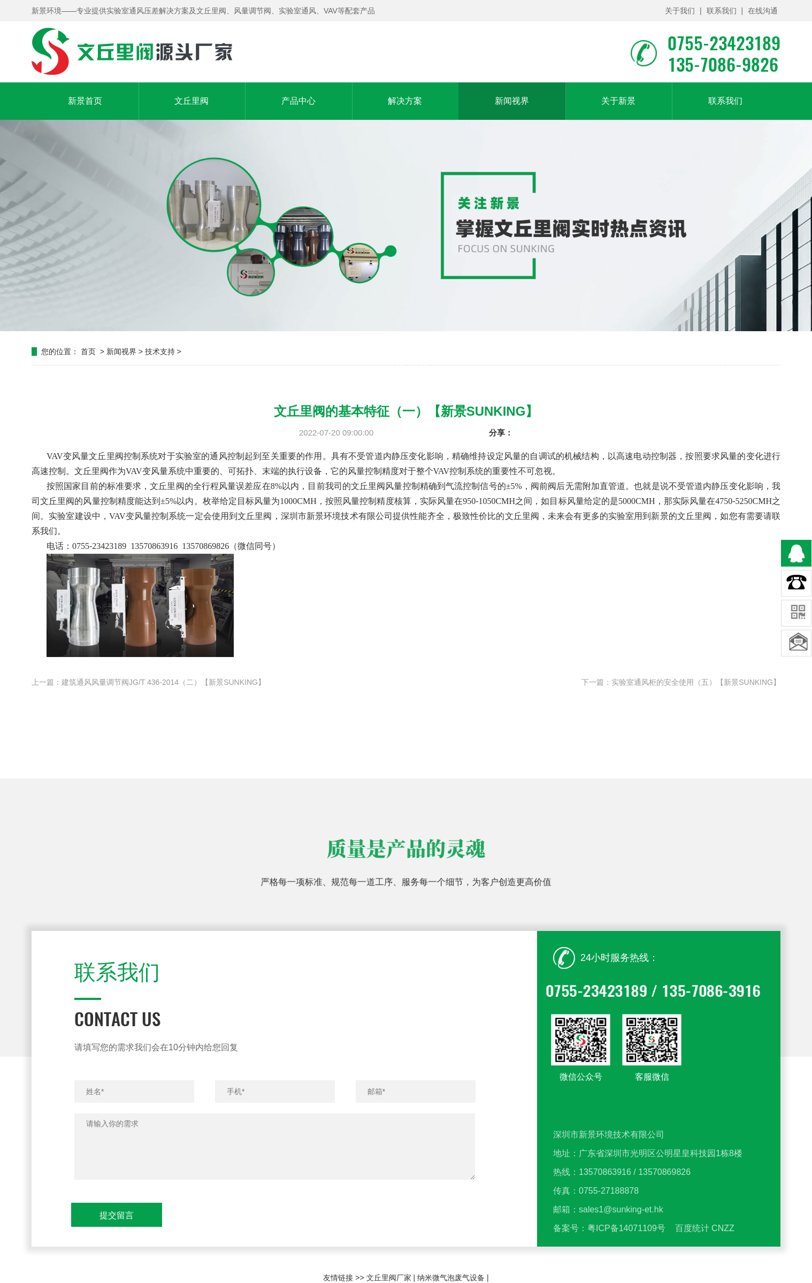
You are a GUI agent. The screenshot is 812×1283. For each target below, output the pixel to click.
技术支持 (160, 351)
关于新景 (618, 100)
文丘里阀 (191, 100)
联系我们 (722, 10)
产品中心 (298, 100)
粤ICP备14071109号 (626, 1262)
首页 (88, 351)
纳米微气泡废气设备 (451, 1277)
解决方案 (405, 100)
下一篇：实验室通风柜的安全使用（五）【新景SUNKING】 (680, 682)
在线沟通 (763, 10)
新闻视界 (512, 100)
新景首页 (85, 100)
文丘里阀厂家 (388, 1277)
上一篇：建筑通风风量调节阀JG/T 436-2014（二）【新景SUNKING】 (148, 682)
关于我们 (680, 10)
